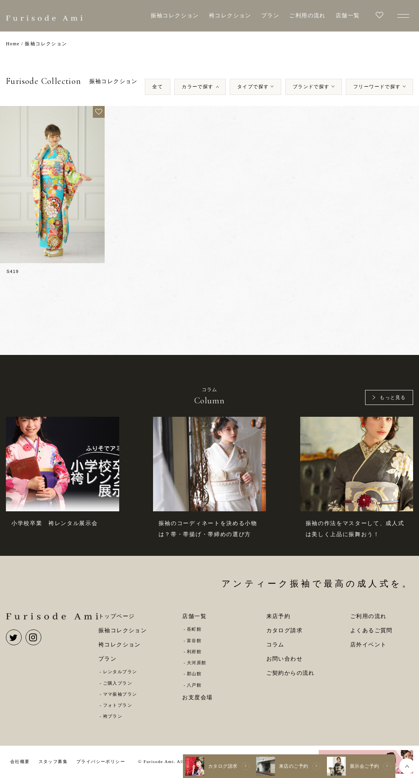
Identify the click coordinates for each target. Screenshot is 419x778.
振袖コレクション (175, 16)
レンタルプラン (120, 671)
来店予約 (278, 616)
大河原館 (197, 662)
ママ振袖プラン (120, 694)
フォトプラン (117, 705)
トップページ (116, 616)
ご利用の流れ (307, 16)
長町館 (194, 629)
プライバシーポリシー (100, 761)
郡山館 (194, 673)
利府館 (194, 651)
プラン (270, 16)
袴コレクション (230, 16)
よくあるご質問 (371, 630)
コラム (275, 645)
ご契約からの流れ (290, 673)
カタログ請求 (284, 630)
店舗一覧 (348, 16)
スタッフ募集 (53, 761)
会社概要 (20, 761)
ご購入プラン (117, 683)
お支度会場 (197, 697)
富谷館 (194, 640)
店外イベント (368, 645)
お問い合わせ (284, 659)
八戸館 (194, 685)
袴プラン (113, 716)
